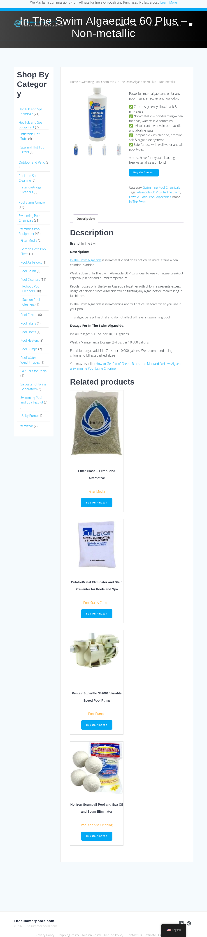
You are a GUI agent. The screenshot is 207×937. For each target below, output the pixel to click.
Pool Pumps (96, 714)
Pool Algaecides (160, 197)
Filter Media (96, 491)
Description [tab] (86, 218)
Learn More (168, 2)
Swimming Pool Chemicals (97, 82)
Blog (154, 25)
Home (120, 25)
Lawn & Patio (138, 197)
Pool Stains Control (96, 603)
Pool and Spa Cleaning (96, 825)
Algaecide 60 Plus (149, 192)
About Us (173, 25)
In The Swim (171, 192)
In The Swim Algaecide (85, 260)
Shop (135, 25)
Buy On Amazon (144, 172)
